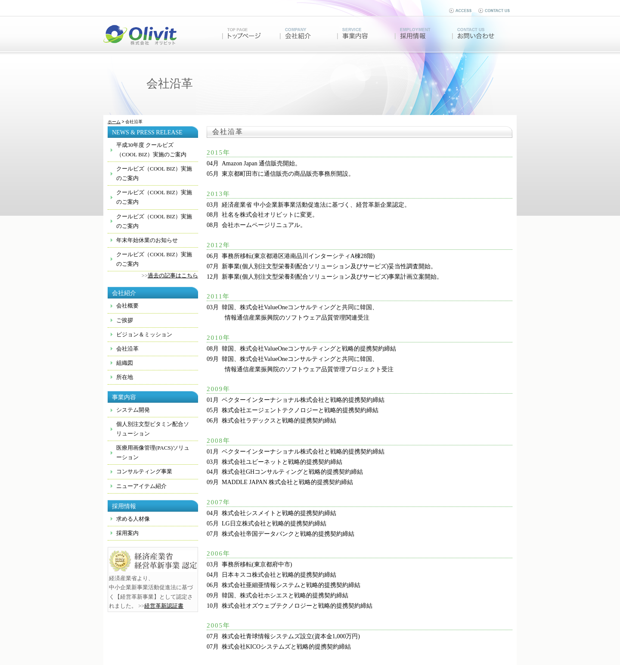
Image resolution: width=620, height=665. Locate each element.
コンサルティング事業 (144, 471)
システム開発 (133, 410)
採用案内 (127, 533)
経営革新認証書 (163, 606)
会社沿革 (127, 348)
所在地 (124, 377)
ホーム (114, 121)
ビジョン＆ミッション (144, 334)
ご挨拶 (124, 320)
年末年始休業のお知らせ (147, 240)
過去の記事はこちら (173, 276)
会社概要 (127, 305)
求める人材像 (133, 519)
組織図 (124, 363)
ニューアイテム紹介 (141, 486)
